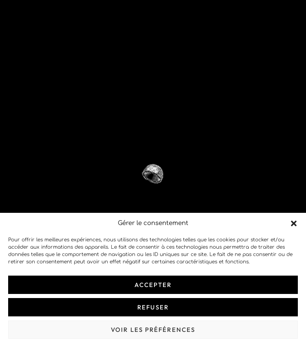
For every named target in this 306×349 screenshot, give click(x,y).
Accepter (153, 285)
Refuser (153, 307)
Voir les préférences (153, 330)
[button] (294, 223)
